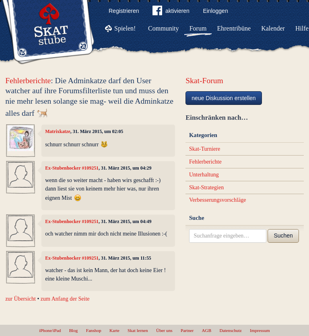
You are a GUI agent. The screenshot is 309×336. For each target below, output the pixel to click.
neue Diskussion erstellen (224, 98)
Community (163, 28)
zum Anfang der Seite (65, 299)
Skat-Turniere (204, 149)
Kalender (273, 28)
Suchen (283, 235)
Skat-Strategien (206, 187)
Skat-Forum (204, 80)
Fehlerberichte (28, 80)
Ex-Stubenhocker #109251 (72, 168)
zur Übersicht (20, 299)
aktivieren (171, 12)
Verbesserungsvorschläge (217, 200)
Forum (198, 28)
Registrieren (124, 11)
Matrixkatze (57, 131)
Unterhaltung (204, 175)
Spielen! (125, 28)
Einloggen (215, 11)
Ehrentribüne (234, 28)
